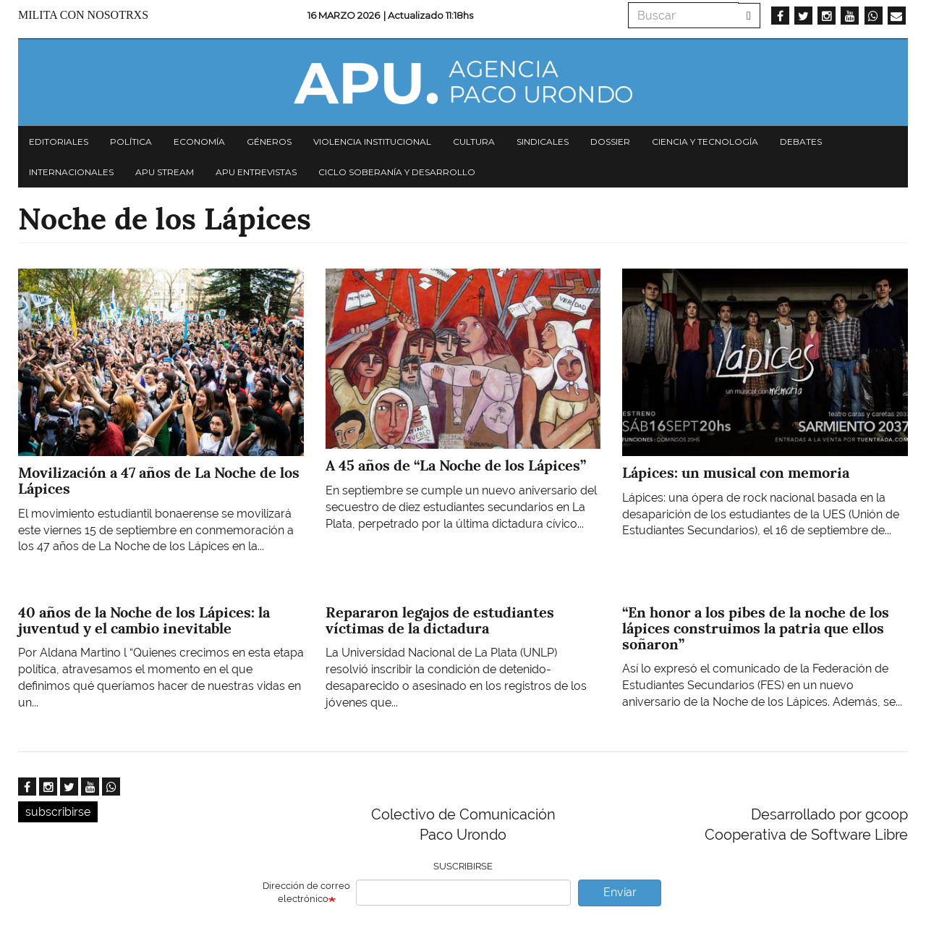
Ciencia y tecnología (705, 141)
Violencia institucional (372, 141)
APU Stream (164, 171)
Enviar (620, 892)
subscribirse (57, 812)
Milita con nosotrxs (83, 15)
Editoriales (58, 141)
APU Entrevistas (256, 171)
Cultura (474, 141)
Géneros (269, 141)
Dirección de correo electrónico (306, 892)
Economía (199, 141)
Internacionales (71, 171)
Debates (801, 141)
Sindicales (543, 141)
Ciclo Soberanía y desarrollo (396, 171)
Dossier (610, 141)
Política (131, 141)
